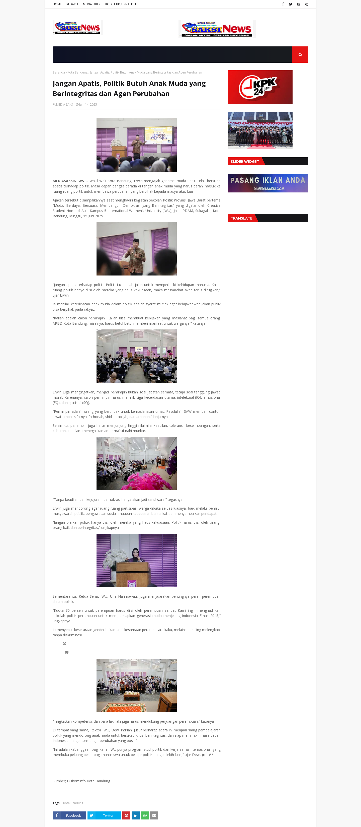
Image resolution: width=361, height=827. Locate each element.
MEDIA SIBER (91, 4)
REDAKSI (72, 4)
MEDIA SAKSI (64, 104)
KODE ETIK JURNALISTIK (121, 4)
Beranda (59, 72)
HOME (57, 4)
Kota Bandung (77, 72)
